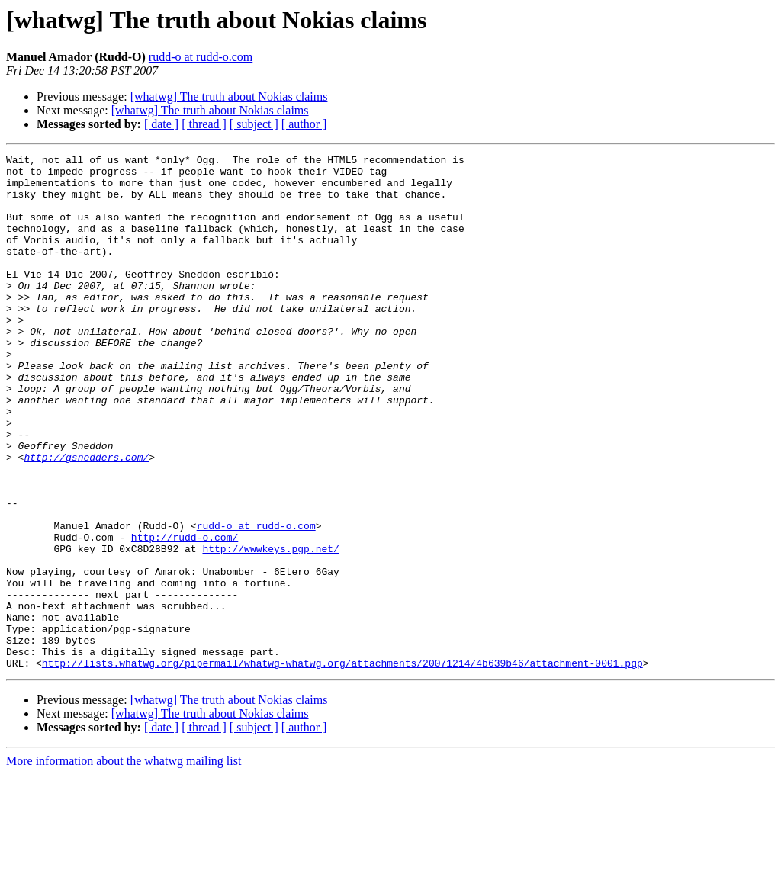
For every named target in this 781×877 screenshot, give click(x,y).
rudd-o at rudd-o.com (200, 56)
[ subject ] (254, 123)
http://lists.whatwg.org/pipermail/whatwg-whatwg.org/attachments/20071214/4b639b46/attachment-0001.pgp (342, 766)
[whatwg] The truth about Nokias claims (229, 96)
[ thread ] (204, 123)
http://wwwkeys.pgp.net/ (270, 628)
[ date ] (161, 123)
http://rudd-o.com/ (184, 615)
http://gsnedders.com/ (86, 518)
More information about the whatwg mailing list (123, 863)
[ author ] (304, 123)
